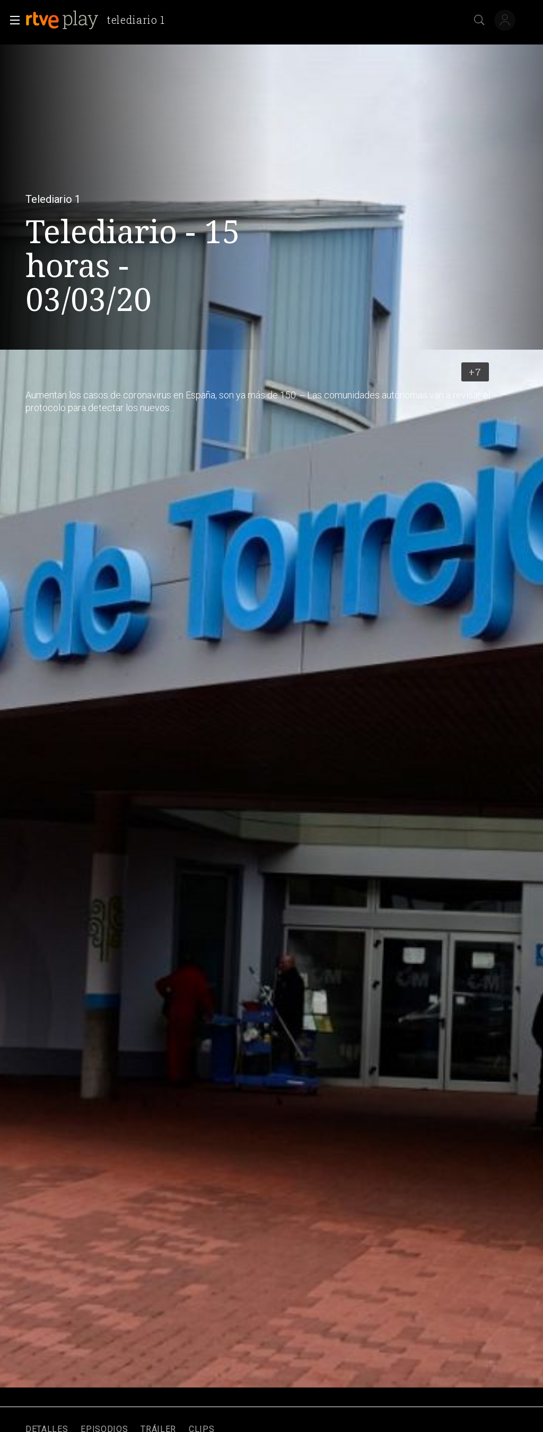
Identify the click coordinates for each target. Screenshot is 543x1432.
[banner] (99, 20)
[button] (11, 20)
